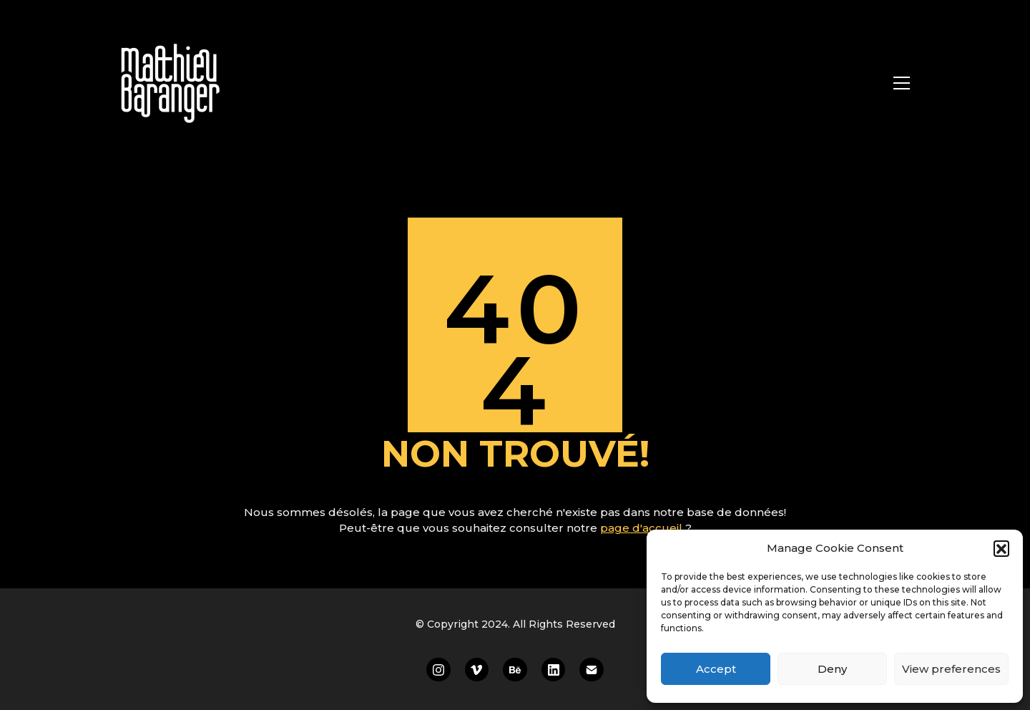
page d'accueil (642, 528)
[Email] (591, 670)
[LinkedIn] (553, 670)
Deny (832, 669)
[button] (1001, 548)
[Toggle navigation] (901, 83)
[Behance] (515, 670)
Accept (716, 669)
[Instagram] (438, 670)
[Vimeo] (477, 670)
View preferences (951, 669)
